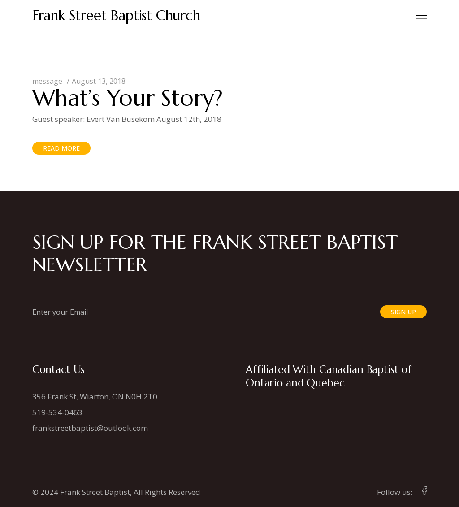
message (47, 81)
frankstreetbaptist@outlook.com (90, 428)
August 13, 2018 (99, 81)
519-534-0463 (57, 412)
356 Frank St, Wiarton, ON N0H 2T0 (94, 396)
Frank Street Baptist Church (116, 15)
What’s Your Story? (127, 98)
